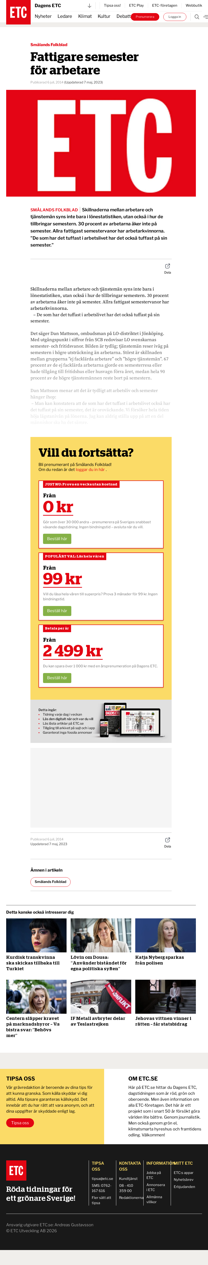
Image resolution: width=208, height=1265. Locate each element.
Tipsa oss (20, 1122)
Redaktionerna (131, 1198)
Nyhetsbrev (183, 1180)
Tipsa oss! (112, 5)
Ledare (65, 16)
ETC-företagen (164, 5)
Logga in (175, 17)
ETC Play (136, 5)
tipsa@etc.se (102, 1179)
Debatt (123, 16)
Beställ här (57, 538)
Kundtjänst (128, 1179)
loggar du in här (91, 469)
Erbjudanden (184, 1187)
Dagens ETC (63, 5)
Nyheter (43, 16)
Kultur (104, 16)
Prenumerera (145, 17)
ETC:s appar (183, 1173)
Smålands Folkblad (48, 44)
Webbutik (194, 5)
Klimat (85, 16)
